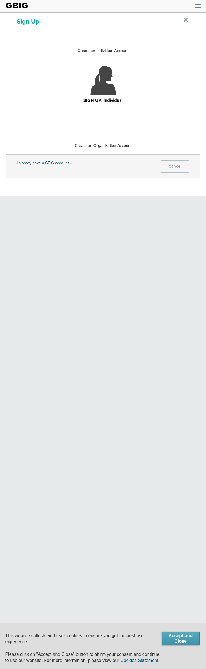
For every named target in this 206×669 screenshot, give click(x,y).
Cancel (174, 166)
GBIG (17, 5)
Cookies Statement (139, 660)
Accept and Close (180, 638)
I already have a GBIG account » (44, 163)
